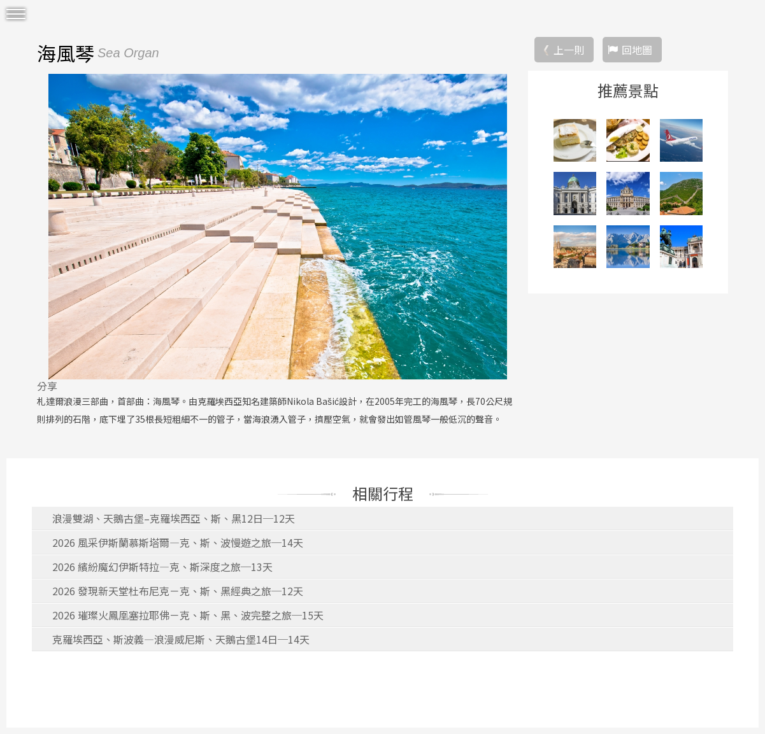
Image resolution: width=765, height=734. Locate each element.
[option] (277, 226)
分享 (47, 385)
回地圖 (637, 49)
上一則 (569, 49)
